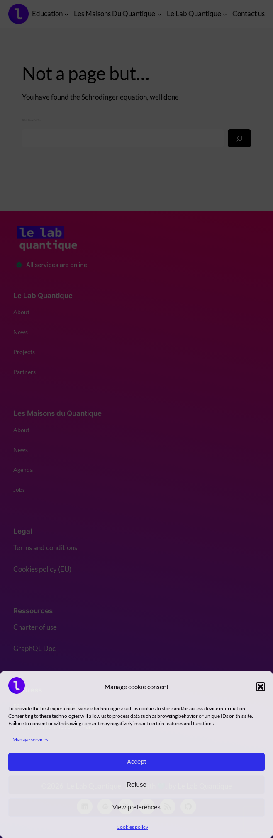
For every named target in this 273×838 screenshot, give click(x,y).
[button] (260, 687)
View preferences (136, 807)
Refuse (136, 784)
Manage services (30, 739)
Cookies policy (132, 827)
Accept (136, 761)
